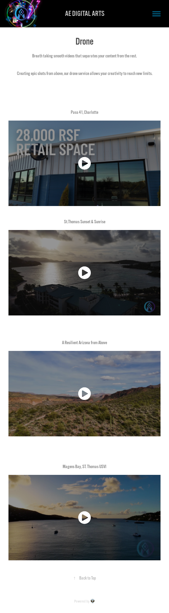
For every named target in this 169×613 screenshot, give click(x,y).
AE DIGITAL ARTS (84, 13)
